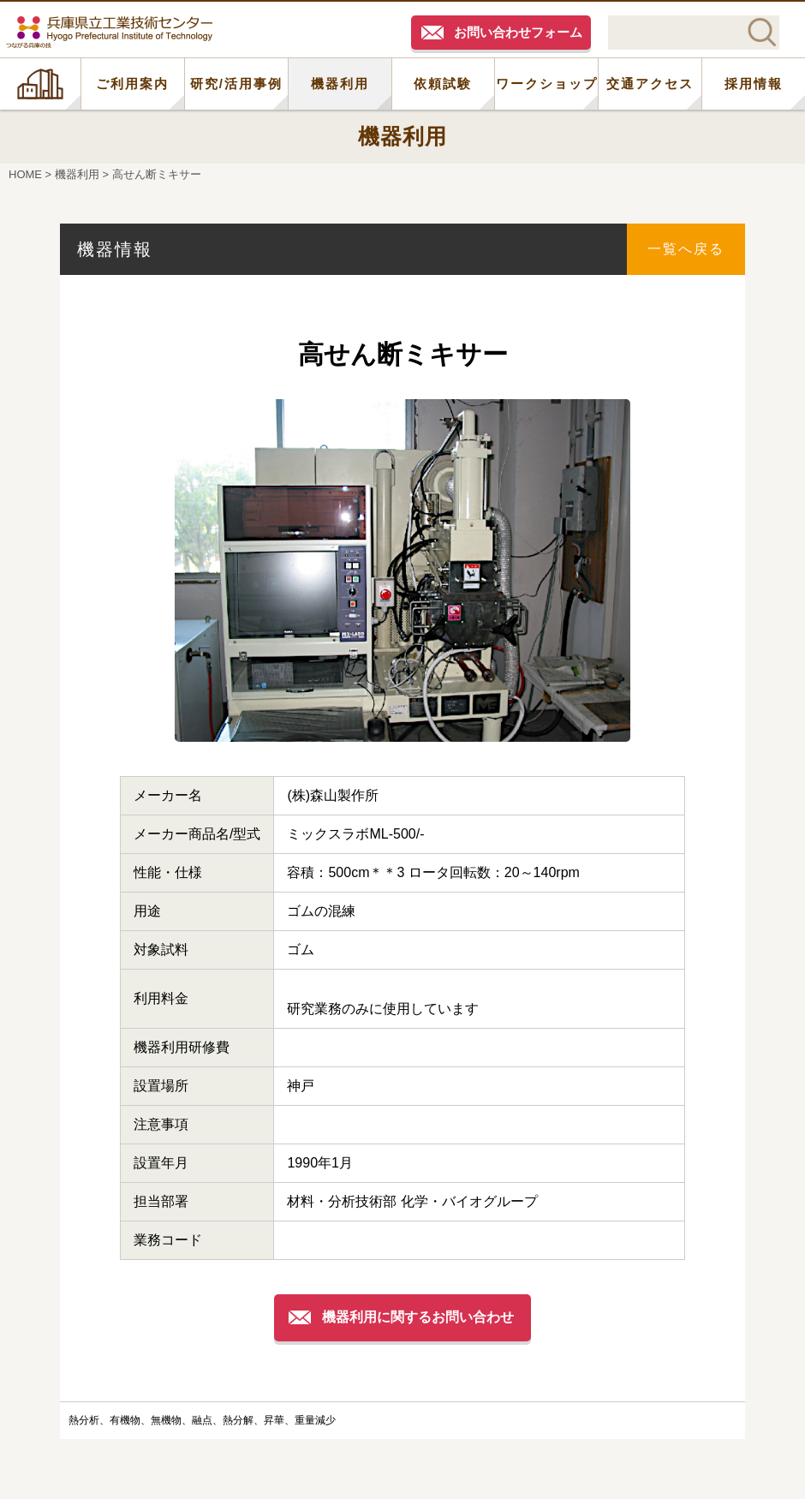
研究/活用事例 (236, 83)
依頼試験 (443, 83)
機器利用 (340, 83)
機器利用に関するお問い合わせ (418, 1317)
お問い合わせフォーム (518, 32)
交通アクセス (650, 83)
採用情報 (753, 83)
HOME (40, 84)
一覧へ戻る (685, 249)
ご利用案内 (132, 83)
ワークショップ (547, 83)
